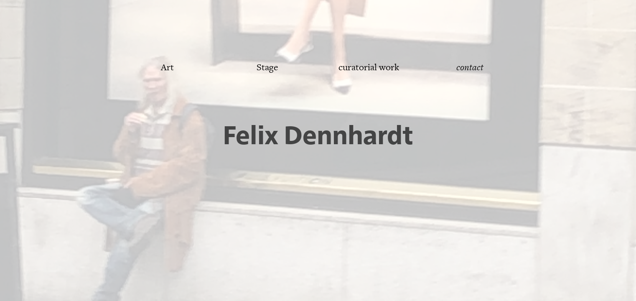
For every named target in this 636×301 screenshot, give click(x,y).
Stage (267, 67)
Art (167, 67)
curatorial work (368, 67)
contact (469, 67)
